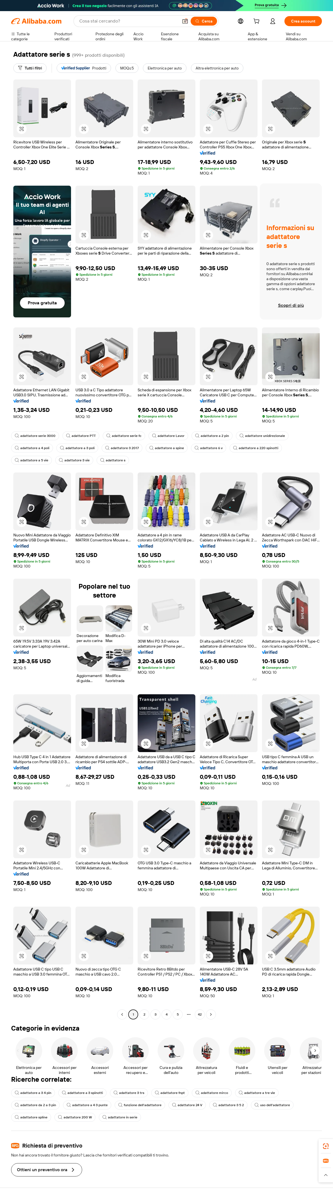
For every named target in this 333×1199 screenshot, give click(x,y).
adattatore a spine (166, 448)
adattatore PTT (81, 436)
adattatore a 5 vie (31, 460)
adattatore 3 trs (128, 1093)
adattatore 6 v (209, 448)
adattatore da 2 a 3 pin (35, 1105)
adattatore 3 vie (74, 460)
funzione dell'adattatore (140, 1105)
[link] (326, 1146)
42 (200, 1014)
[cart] (257, 22)
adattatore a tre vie (257, 1093)
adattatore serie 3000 (35, 436)
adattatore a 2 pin (212, 436)
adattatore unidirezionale (262, 436)
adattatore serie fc (124, 436)
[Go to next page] (211, 1014)
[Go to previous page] (122, 1014)
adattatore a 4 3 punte (87, 1105)
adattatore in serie (119, 1117)
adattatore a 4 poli (32, 448)
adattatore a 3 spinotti (82, 1093)
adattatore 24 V (187, 1105)
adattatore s (112, 460)
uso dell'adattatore (272, 1105)
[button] (185, 21)
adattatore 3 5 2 (228, 1105)
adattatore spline (31, 1117)
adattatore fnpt (170, 1093)
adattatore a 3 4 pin (33, 1093)
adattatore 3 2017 (122, 448)
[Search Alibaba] (128, 21)
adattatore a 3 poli (77, 448)
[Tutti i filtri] (30, 68)
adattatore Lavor (168, 436)
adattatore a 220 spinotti (255, 448)
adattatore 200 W (75, 1117)
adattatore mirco (211, 1093)
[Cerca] (204, 21)
